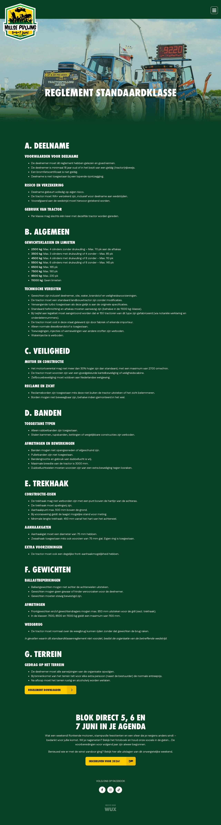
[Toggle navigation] (214, 10)
